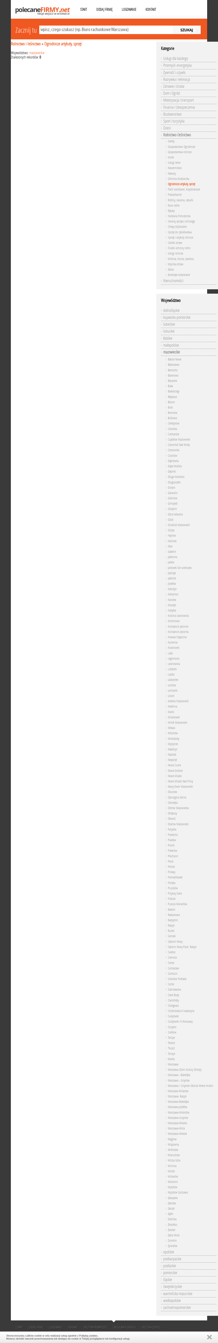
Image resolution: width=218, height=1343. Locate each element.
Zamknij (209, 1337)
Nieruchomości (173, 280)
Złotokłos (172, 1225)
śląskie (167, 1279)
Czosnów (172, 456)
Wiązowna (173, 1145)
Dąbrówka (173, 461)
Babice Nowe (174, 359)
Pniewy (171, 872)
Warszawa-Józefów (177, 1107)
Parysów (172, 829)
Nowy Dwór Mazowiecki (180, 787)
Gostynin (172, 509)
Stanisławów (174, 990)
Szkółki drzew (175, 243)
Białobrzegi (173, 391)
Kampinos (173, 594)
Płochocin (173, 856)
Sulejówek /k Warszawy (180, 1022)
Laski (170, 653)
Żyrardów (172, 1246)
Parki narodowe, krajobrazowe (184, 189)
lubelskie (169, 324)
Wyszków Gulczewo (178, 1192)
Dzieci (167, 128)
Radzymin (173, 920)
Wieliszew (173, 1150)
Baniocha (172, 370)
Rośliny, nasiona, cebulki (180, 200)
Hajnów (172, 536)
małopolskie (171, 345)
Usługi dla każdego (175, 58)
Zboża (171, 270)
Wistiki (171, 1171)
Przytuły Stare (175, 893)
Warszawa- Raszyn (177, 1096)
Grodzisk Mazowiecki (179, 525)
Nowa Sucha (174, 765)
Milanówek (174, 717)
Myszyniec (173, 744)
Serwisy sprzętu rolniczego (181, 221)
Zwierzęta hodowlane (179, 275)
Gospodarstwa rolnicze (179, 152)
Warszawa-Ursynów (178, 1118)
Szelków (172, 1032)
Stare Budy (173, 995)
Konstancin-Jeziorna (178, 632)
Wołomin (173, 1182)
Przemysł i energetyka (177, 65)
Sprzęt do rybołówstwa (180, 232)
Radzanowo (174, 915)
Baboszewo (173, 365)
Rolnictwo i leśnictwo (26, 44)
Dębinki (172, 472)
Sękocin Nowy (175, 942)
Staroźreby (173, 1000)
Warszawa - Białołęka (179, 1075)
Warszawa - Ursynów (179, 1081)
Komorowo (174, 621)
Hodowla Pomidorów (179, 216)
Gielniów (172, 498)
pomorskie (170, 1272)
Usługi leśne (174, 163)
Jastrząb (172, 573)
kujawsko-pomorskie (177, 317)
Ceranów (172, 429)
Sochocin (172, 974)
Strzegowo (173, 1006)
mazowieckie (36, 53)
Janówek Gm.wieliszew (180, 568)
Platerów (172, 851)
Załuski (171, 1209)
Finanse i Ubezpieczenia (179, 107)
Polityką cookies (88, 1335)
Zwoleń (171, 1230)
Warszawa (173, 1064)
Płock (170, 861)
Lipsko (171, 674)
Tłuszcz (171, 1048)
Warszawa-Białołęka (178, 1102)
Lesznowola (174, 664)
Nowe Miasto (175, 776)
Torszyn (171, 1054)
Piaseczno (173, 835)
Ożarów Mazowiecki (178, 824)
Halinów (172, 541)
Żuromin (172, 1241)
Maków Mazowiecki (178, 701)
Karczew (172, 600)
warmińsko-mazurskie (177, 1293)
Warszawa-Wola (176, 1128)
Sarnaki (172, 936)
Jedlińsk (172, 578)
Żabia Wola (173, 1235)
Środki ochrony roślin (179, 248)
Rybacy (171, 211)
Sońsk (171, 984)
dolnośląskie (171, 310)
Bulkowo (172, 418)
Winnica (172, 1166)
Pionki (171, 845)
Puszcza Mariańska (177, 904)
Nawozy (172, 174)
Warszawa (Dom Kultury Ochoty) (185, 1070)
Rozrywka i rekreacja (176, 79)
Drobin (171, 488)
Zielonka (172, 1219)
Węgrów (172, 1139)
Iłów (170, 546)
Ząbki (170, 1214)
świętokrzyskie (172, 1286)
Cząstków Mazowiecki (179, 440)
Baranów (172, 381)
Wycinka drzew (175, 264)
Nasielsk (172, 755)
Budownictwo (172, 114)
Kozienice (173, 642)
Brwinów (172, 413)
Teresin (171, 1043)
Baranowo (173, 375)
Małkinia (172, 706)
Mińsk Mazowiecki (177, 723)
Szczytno (172, 1027)
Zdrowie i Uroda (173, 86)
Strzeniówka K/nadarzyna (181, 1011)
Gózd (170, 520)
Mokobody (173, 739)
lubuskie (169, 331)
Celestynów (173, 423)
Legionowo (173, 659)
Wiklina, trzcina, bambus (181, 259)
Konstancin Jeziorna (178, 627)
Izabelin (172, 552)
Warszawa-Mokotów (178, 1113)
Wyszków (172, 1187)
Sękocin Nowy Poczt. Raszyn (182, 947)
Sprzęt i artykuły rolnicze (180, 238)
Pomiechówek (175, 877)
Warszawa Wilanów (178, 1091)
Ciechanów (173, 434)
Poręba (171, 883)
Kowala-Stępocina (177, 637)
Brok (170, 408)
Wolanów (173, 1177)
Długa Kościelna (176, 477)
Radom (171, 910)
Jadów (171, 562)
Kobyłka (172, 610)
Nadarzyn (172, 749)
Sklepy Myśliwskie (177, 227)
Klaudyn (172, 605)
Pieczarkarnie (175, 195)
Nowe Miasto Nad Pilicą (180, 781)
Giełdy (171, 141)
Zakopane (173, 1198)
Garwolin (173, 493)
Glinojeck (173, 504)
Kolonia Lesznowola (178, 616)
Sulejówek (173, 1016)
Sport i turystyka (174, 121)
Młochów (173, 733)
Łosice (171, 696)
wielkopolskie (172, 1300)
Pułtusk (172, 899)
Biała (170, 386)
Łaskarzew (173, 680)
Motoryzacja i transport (178, 100)
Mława (171, 728)
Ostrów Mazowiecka (178, 808)
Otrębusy (172, 813)
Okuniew (172, 792)
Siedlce (171, 952)
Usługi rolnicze (175, 253)
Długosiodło (174, 482)
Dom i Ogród (171, 93)
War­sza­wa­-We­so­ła (177, 1134)
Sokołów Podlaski (177, 979)
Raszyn (171, 926)
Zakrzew (172, 1203)
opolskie (168, 1252)
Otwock (172, 819)
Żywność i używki (174, 72)
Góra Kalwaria (175, 514)
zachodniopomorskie (177, 1307)
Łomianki (173, 691)
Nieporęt (172, 760)
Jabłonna (172, 557)
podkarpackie (172, 1258)
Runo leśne (173, 206)
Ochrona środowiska (178, 179)
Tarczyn (171, 1038)
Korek (171, 157)
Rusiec (171, 931)
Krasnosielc (173, 648)
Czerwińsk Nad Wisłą (179, 445)
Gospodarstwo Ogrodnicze (181, 147)
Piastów (172, 840)
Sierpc (171, 963)
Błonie (171, 402)
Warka (171, 1059)
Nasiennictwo (175, 168)
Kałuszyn (172, 589)
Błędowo (172, 397)
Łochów (172, 685)
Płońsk (171, 867)
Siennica (172, 958)
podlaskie (169, 1265)
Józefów (172, 584)
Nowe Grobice (175, 771)
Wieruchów (174, 1155)
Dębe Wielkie (175, 466)
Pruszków (173, 888)
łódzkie (167, 338)
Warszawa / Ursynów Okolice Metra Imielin (190, 1086)
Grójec (171, 530)
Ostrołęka (173, 803)
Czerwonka (173, 450)
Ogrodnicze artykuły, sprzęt (63, 44)
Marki (171, 712)
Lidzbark (172, 669)
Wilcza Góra (174, 1160)
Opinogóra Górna (177, 797)
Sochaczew (173, 968)
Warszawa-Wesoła (177, 1123)
